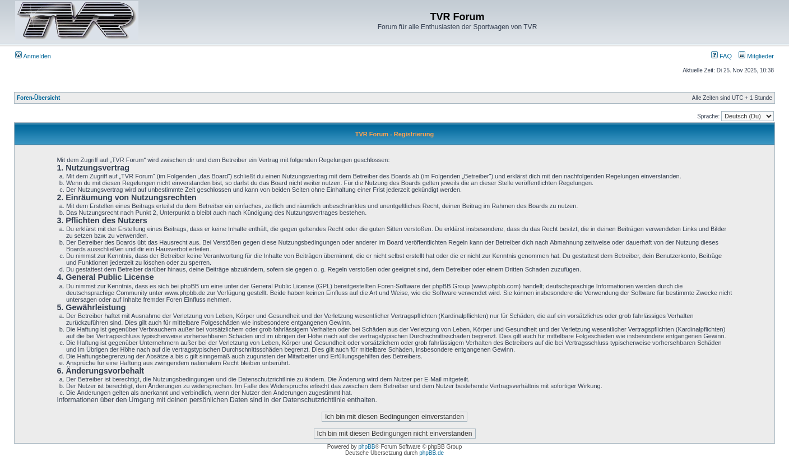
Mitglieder (756, 56)
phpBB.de (431, 453)
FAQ (721, 56)
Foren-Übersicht (38, 98)
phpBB (366, 447)
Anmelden (33, 56)
